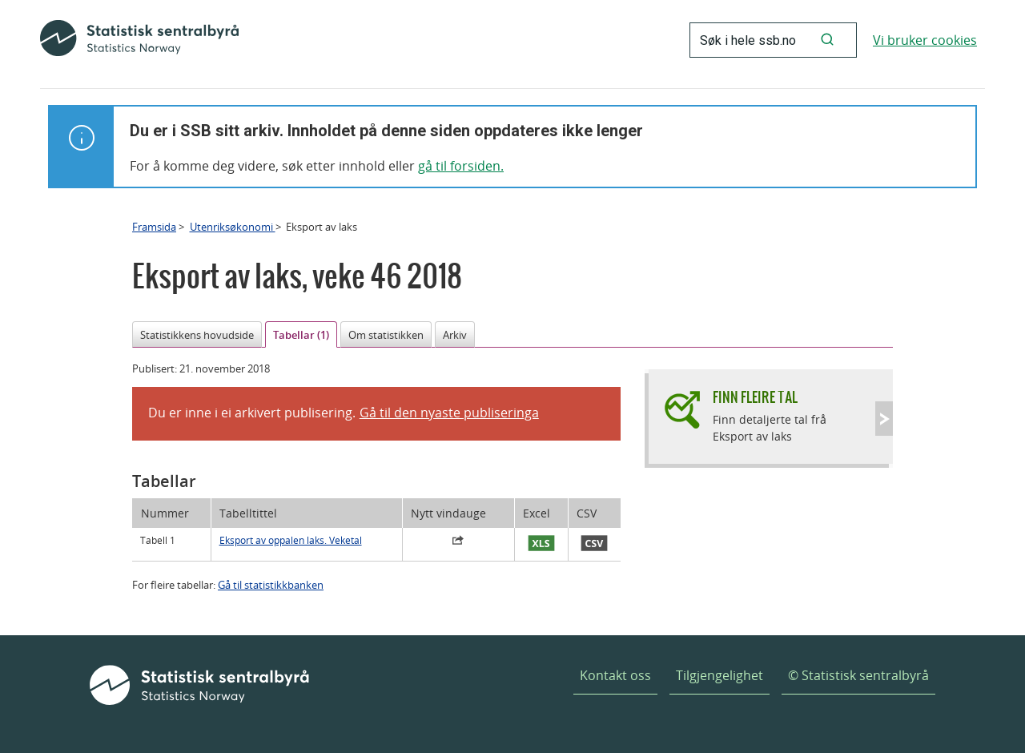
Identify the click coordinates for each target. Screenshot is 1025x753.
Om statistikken (386, 335)
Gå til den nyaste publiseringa (449, 412)
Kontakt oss (615, 675)
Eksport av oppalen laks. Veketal (290, 540)
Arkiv (455, 335)
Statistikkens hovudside (197, 335)
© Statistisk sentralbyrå (858, 675)
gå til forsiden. (461, 166)
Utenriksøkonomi (232, 226)
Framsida (154, 226)
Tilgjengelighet (719, 675)
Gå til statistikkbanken (271, 585)
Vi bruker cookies (925, 40)
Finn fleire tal (755, 397)
